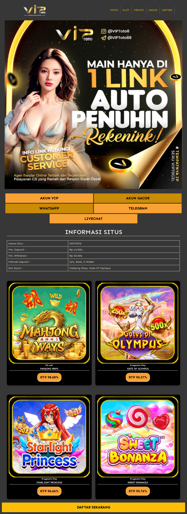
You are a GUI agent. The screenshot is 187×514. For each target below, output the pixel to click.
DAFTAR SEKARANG (93, 507)
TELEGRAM (137, 208)
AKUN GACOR (137, 198)
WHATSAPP (49, 208)
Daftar (167, 10)
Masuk (152, 10)
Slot (126, 10)
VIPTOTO (75, 243)
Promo (139, 10)
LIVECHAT (93, 219)
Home (114, 10)
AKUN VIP (49, 198)
